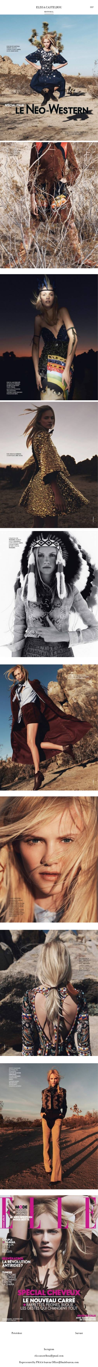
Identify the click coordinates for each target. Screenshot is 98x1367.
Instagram (49, 1349)
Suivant (79, 1333)
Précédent (17, 1333)
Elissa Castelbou (49, 7)
